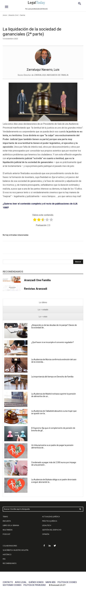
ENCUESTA (7, 521)
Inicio (5, 15)
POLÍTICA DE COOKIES (67, 582)
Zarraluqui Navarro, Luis (43, 69)
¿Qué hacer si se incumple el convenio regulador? (52, 342)
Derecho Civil (13, 15)
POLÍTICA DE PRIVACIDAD (34, 585)
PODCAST (6, 534)
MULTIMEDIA (8, 530)
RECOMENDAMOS (9, 563)
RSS (4, 559)
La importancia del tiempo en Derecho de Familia (52, 377)
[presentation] (43, 302)
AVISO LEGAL (21, 582)
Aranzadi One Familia (37, 280)
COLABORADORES (10, 546)
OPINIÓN (45, 534)
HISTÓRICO (7, 554)
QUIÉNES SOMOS (36, 582)
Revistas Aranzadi (35, 288)
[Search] (78, 262)
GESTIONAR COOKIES (12, 585)
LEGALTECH (46, 525)
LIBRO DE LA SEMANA (11, 525)
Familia (22, 15)
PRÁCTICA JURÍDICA (49, 521)
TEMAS (5, 516)
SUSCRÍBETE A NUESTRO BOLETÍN (15, 550)
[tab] (43, 302)
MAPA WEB (51, 582)
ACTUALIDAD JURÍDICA (51, 516)
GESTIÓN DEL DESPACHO (51, 530)
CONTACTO (8, 582)
